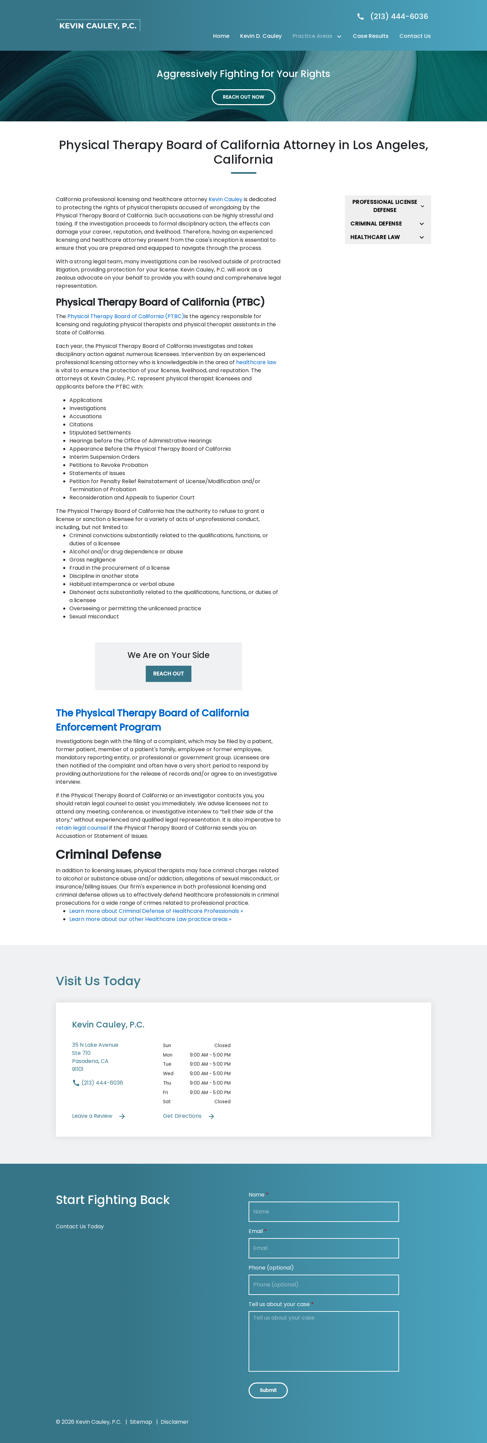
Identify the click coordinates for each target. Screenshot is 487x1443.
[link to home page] (98, 25)
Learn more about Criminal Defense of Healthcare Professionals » (156, 911)
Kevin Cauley (225, 199)
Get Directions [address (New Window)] (189, 1116)
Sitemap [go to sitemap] (141, 1422)
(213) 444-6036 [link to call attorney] (97, 1083)
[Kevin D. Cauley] (261, 36)
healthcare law (256, 362)
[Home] (221, 36)
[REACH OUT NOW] (243, 97)
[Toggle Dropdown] (340, 36)
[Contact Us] (415, 36)
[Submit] (268, 1390)
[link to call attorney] (389, 16)
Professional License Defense (384, 206)
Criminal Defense (376, 224)
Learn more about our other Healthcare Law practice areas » (150, 919)
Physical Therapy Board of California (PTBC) (125, 316)
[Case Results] (371, 36)
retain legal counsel (82, 828)
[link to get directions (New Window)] (112, 1060)
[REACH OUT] (168, 674)
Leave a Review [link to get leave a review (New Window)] (99, 1116)
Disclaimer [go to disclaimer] (175, 1422)
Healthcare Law (375, 237)
